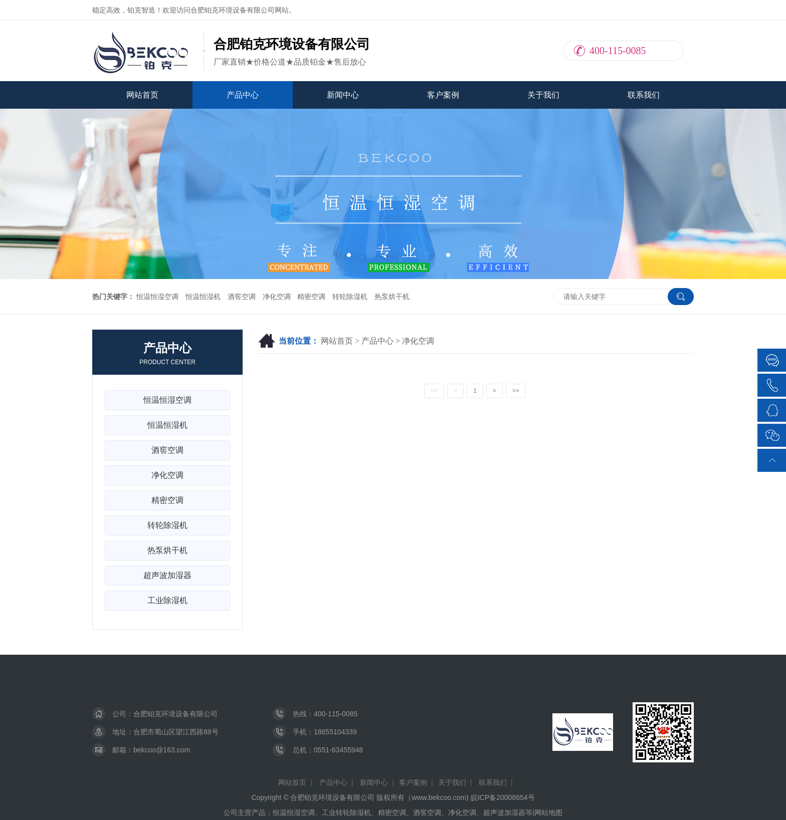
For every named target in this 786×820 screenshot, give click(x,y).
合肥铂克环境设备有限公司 (175, 714)
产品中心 (243, 95)
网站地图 (548, 812)
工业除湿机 (167, 600)
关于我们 (543, 95)
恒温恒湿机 (203, 297)
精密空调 (311, 297)
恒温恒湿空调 (157, 297)
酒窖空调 (242, 297)
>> (515, 390)
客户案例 (443, 95)
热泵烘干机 (392, 297)
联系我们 (644, 95)
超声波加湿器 (167, 575)
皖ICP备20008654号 (503, 797)
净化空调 (277, 297)
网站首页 (142, 95)
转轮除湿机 (349, 297)
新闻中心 (343, 95)
